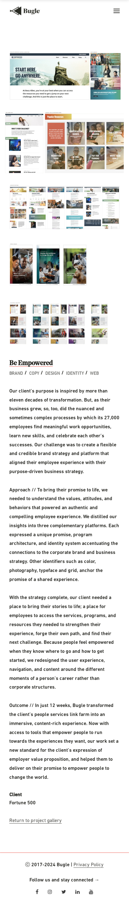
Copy (34, 373)
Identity (75, 373)
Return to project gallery (35, 820)
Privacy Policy (88, 864)
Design (52, 373)
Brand (16, 373)
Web (94, 373)
